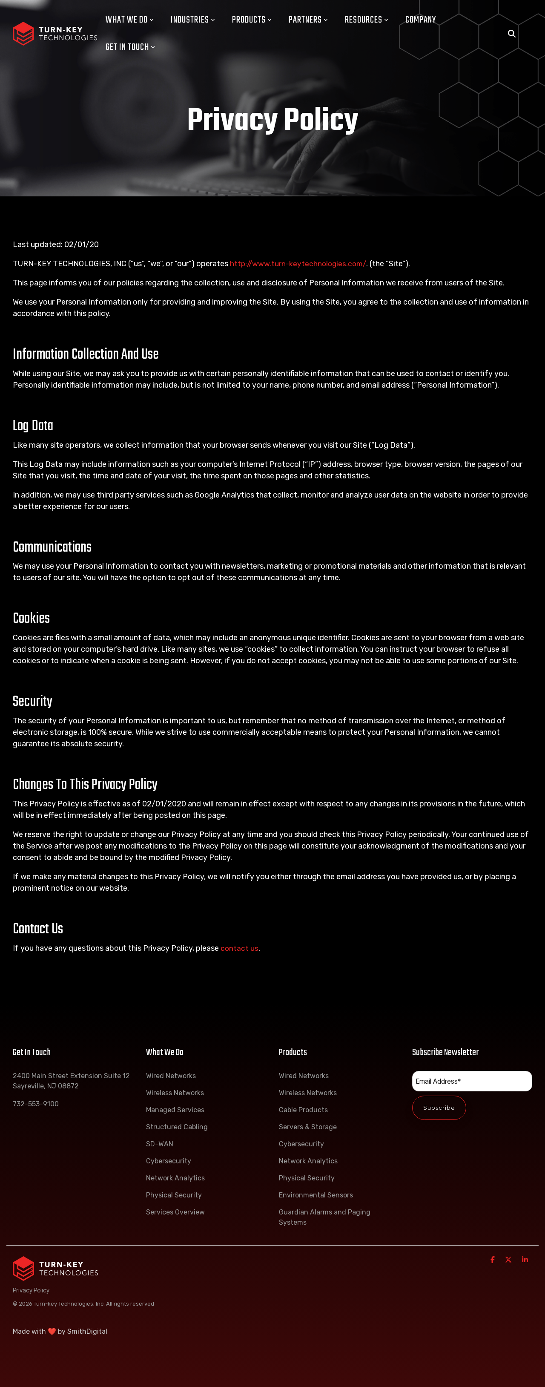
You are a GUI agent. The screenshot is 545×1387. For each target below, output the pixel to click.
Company (420, 20)
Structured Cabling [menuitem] (177, 1127)
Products (252, 20)
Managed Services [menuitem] (175, 1110)
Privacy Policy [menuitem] (31, 1290)
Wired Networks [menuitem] (171, 1076)
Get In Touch (130, 47)
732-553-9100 (36, 1104)
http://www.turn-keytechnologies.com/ (300, 263)
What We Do (130, 20)
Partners (308, 20)
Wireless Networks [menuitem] (175, 1093)
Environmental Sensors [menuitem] (316, 1195)
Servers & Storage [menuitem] (308, 1127)
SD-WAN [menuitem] (159, 1144)
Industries (193, 20)
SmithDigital (87, 1331)
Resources (366, 20)
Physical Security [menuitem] (174, 1195)
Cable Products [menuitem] (303, 1110)
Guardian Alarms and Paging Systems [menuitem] (325, 1217)
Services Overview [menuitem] (175, 1212)
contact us (240, 948)
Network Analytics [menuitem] (175, 1178)
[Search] (511, 34)
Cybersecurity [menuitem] (168, 1161)
